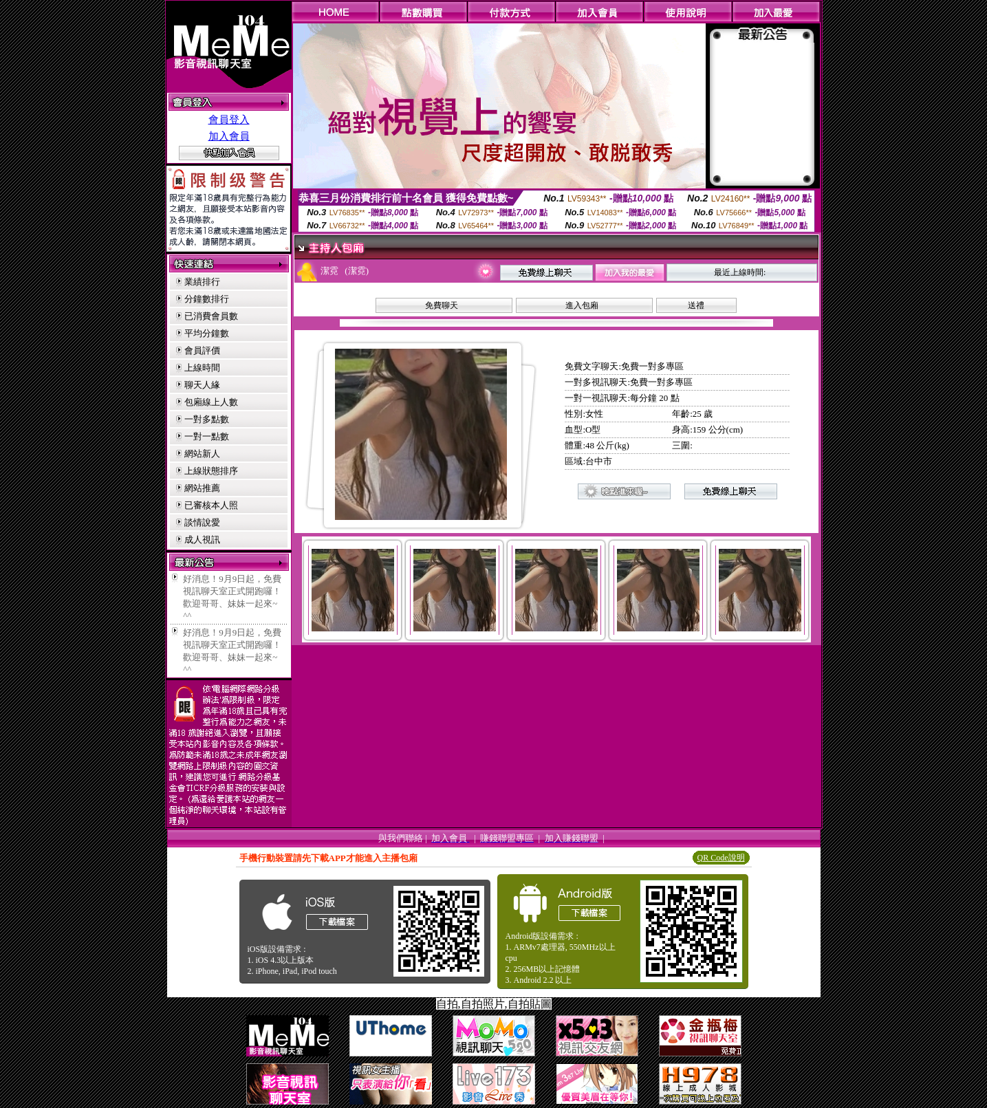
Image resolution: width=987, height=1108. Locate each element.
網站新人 (202, 453)
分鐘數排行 (206, 299)
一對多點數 (206, 419)
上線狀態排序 (211, 471)
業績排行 (202, 281)
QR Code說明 (721, 857)
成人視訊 (202, 539)
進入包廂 (581, 305)
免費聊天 (441, 305)
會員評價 (202, 350)
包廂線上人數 (211, 402)
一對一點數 (206, 436)
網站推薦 (202, 488)
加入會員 (229, 136)
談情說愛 (202, 522)
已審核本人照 (211, 505)
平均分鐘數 (206, 333)
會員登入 (229, 119)
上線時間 (202, 367)
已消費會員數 (211, 316)
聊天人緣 (202, 385)
